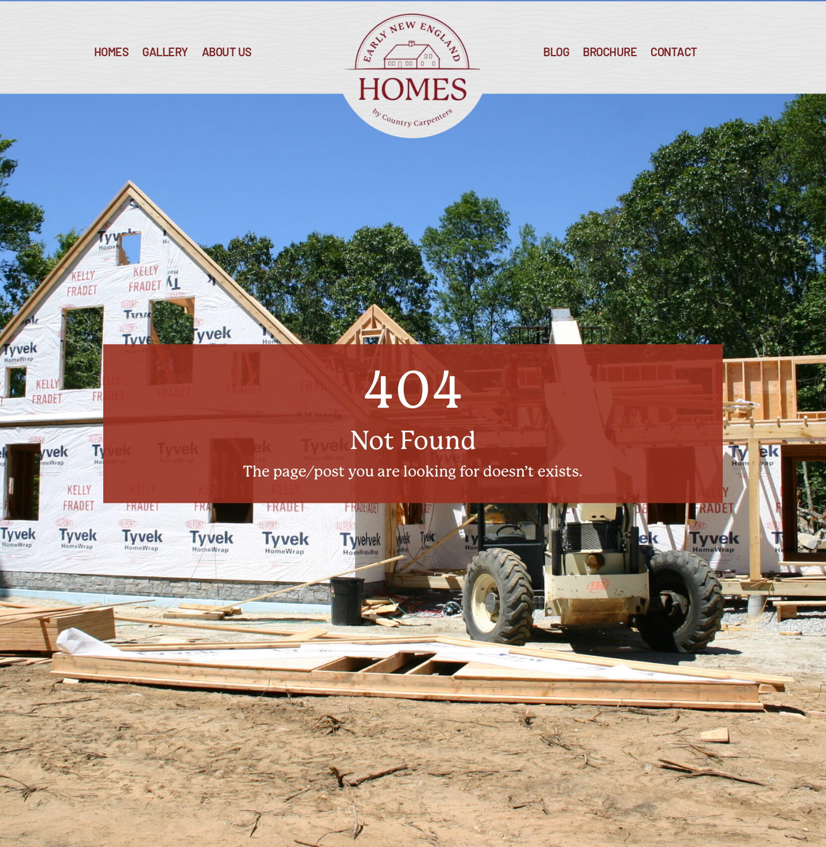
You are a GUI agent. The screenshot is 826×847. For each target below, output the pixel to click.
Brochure (610, 53)
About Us (227, 53)
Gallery (165, 53)
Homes (111, 53)
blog (556, 53)
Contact (674, 53)
